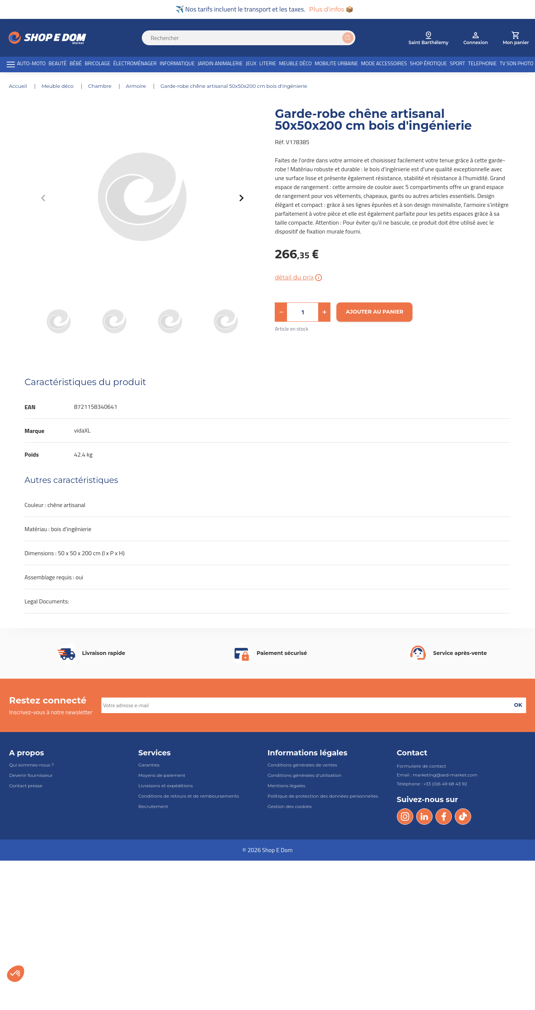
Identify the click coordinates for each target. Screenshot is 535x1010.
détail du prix (299, 278)
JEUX (251, 64)
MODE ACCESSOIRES (384, 64)
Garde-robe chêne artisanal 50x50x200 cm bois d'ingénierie (243, 86)
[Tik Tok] (463, 817)
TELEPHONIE (482, 64)
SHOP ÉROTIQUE (428, 64)
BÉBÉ (76, 64)
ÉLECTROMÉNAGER (135, 64)
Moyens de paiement (162, 776)
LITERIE (267, 64)
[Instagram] (405, 817)
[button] (281, 313)
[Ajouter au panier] (374, 312)
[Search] (253, 38)
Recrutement (153, 807)
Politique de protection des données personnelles (323, 797)
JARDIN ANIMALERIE (220, 64)
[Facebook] (443, 817)
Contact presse (25, 786)
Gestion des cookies (290, 807)
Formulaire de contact (421, 766)
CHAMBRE (104, 86)
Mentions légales (287, 786)
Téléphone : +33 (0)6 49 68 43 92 (432, 784)
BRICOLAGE (97, 64)
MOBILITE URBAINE (336, 64)
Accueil (19, 86)
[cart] (516, 38)
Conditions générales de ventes (302, 765)
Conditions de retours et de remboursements (188, 797)
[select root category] (428, 38)
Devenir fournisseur (31, 776)
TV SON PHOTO (517, 64)
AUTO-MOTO (31, 64)
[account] (475, 38)
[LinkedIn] (424, 817)
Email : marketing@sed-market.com (437, 775)
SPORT (457, 64)
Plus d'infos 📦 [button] (331, 10)
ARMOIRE (141, 86)
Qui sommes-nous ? (31, 765)
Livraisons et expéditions (165, 786)
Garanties (149, 765)
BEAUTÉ (58, 64)
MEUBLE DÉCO (295, 64)
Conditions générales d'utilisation (305, 776)
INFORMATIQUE (177, 64)
